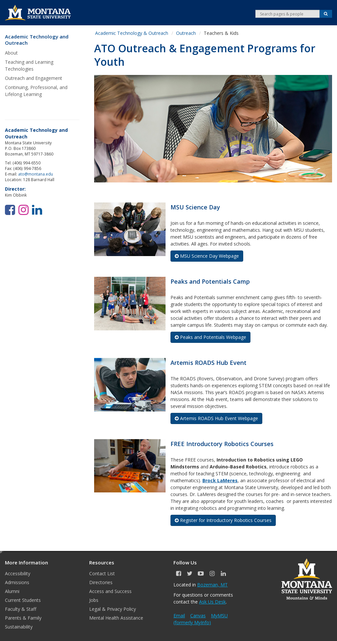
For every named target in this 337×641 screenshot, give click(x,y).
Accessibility (17, 573)
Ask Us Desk (212, 602)
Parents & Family (23, 618)
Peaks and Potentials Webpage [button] (210, 337)
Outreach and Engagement (33, 78)
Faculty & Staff (20, 609)
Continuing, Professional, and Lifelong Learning (36, 90)
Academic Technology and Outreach (36, 40)
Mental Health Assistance (116, 618)
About (11, 53)
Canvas (198, 615)
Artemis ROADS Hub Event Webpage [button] (216, 418)
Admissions (17, 582)
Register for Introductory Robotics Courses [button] (223, 520)
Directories (101, 582)
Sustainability (19, 627)
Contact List (102, 573)
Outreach (186, 33)
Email (179, 615)
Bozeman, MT (212, 585)
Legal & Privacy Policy (112, 609)
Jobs (93, 600)
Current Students (23, 600)
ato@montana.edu (35, 174)
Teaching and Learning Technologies (29, 65)
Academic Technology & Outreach (131, 33)
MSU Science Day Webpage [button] (207, 256)
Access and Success (110, 591)
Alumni (12, 591)
